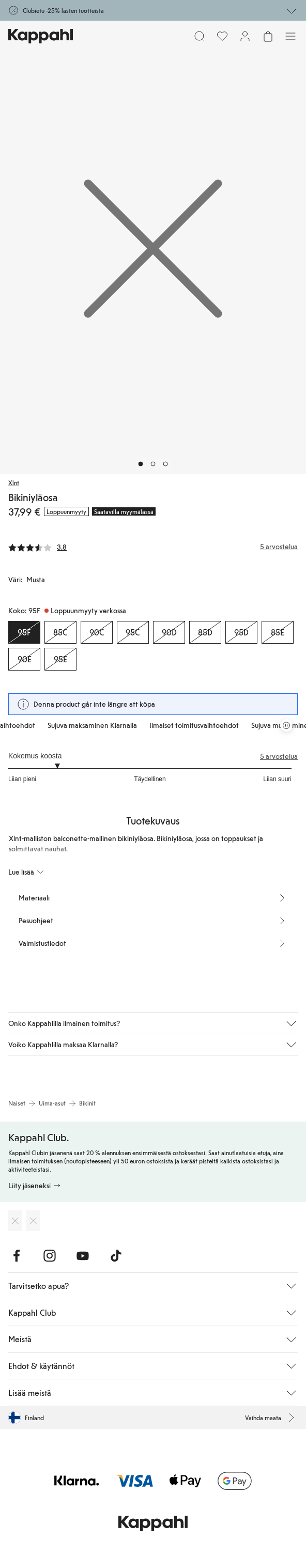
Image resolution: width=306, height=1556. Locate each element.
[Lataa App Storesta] (15, 1220)
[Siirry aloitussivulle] (40, 36)
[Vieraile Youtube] (82, 1256)
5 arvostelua (279, 756)
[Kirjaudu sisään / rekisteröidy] (245, 36)
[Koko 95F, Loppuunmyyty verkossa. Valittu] (24, 632)
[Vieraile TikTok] (116, 1256)
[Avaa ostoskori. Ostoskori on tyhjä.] (267, 36)
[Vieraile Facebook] (16, 1256)
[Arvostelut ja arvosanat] (153, 546)
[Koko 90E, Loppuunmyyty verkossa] (24, 659)
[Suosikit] (222, 36)
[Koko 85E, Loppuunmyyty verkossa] (278, 632)
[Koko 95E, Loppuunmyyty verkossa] (60, 659)
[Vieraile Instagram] (49, 1256)
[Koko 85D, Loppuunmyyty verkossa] (205, 632)
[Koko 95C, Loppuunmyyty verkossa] (133, 632)
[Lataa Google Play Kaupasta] (33, 1220)
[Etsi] (199, 36)
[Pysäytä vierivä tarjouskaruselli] (286, 725)
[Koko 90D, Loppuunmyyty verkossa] (169, 632)
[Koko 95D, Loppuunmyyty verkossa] (241, 632)
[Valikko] (290, 36)
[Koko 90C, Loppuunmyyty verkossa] (97, 632)
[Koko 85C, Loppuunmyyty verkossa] (60, 632)
